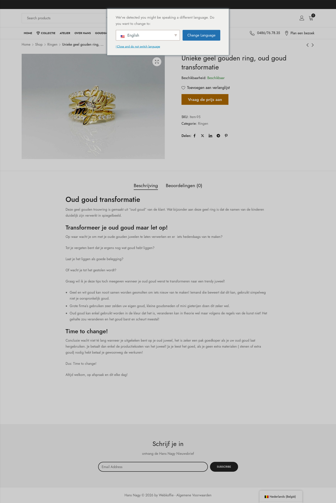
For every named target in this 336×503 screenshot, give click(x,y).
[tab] (146, 185)
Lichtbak (156, 61)
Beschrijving (146, 185)
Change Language (201, 35)
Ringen (52, 44)
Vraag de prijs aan (205, 99)
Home (26, 44)
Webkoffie (166, 495)
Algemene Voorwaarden (194, 495)
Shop (39, 44)
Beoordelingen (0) (184, 185)
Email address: (153, 467)
